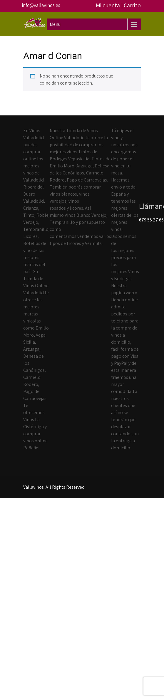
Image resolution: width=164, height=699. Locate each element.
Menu (55, 24)
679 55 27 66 (151, 220)
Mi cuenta (108, 5)
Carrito (132, 5)
